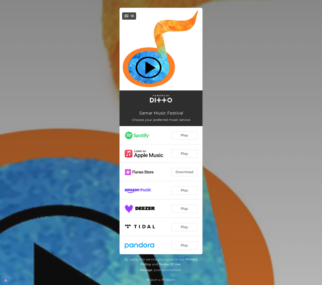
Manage (146, 270)
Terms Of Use (170, 264)
